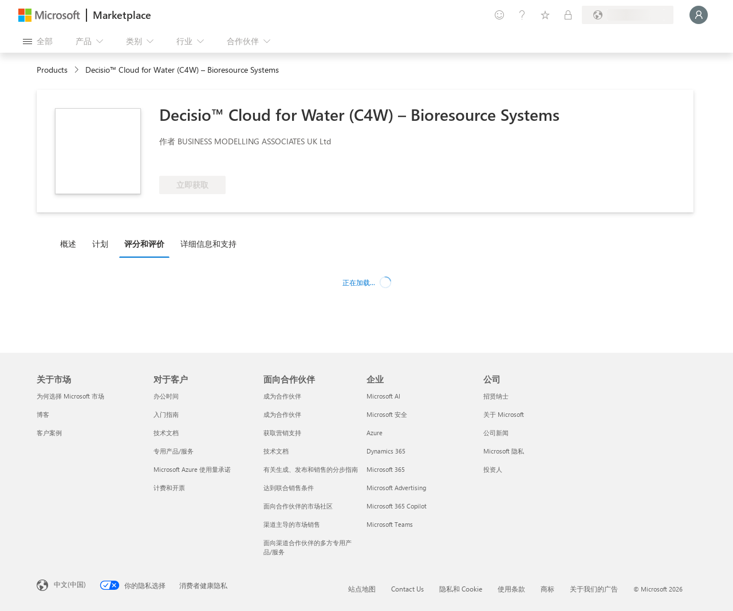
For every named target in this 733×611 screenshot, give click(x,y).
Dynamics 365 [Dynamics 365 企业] (385, 451)
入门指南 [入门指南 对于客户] (166, 414)
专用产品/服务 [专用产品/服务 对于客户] (173, 451)
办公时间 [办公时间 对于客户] (166, 396)
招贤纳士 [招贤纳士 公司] (496, 396)
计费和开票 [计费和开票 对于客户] (169, 487)
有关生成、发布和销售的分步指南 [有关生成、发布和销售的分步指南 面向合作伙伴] (310, 469)
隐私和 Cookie (460, 588)
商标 (547, 588)
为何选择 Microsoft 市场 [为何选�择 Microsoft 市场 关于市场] (70, 396)
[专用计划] (568, 15)
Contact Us (407, 588)
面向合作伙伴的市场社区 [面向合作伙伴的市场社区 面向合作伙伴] (298, 506)
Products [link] (52, 69)
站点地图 (362, 588)
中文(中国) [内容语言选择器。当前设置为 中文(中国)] (70, 584)
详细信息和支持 (208, 243)
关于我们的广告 (594, 588)
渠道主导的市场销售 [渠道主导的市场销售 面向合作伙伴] (291, 524)
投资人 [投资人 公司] (492, 469)
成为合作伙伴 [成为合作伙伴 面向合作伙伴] (282, 396)
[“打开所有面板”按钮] (37, 41)
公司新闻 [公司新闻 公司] (496, 432)
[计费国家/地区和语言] (627, 15)
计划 (100, 243)
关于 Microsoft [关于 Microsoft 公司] (503, 414)
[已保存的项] (545, 15)
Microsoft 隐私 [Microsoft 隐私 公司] (503, 451)
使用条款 (511, 588)
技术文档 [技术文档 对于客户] (166, 432)
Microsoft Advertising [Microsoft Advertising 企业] (396, 487)
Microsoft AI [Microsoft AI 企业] (383, 396)
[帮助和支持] (522, 15)
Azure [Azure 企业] (374, 432)
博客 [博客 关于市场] (43, 414)
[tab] (71, 243)
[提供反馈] (499, 15)
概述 (68, 243)
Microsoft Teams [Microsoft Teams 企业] (389, 524)
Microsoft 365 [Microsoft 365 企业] (385, 469)
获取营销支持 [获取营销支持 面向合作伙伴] (282, 432)
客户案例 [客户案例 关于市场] (49, 432)
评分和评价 (144, 243)
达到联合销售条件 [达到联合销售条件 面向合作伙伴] (288, 487)
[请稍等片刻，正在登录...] (699, 15)
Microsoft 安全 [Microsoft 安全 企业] (386, 414)
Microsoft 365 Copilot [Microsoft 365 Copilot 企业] (396, 506)
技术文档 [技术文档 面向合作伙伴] (276, 451)
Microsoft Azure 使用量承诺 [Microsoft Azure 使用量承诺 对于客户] (192, 469)
